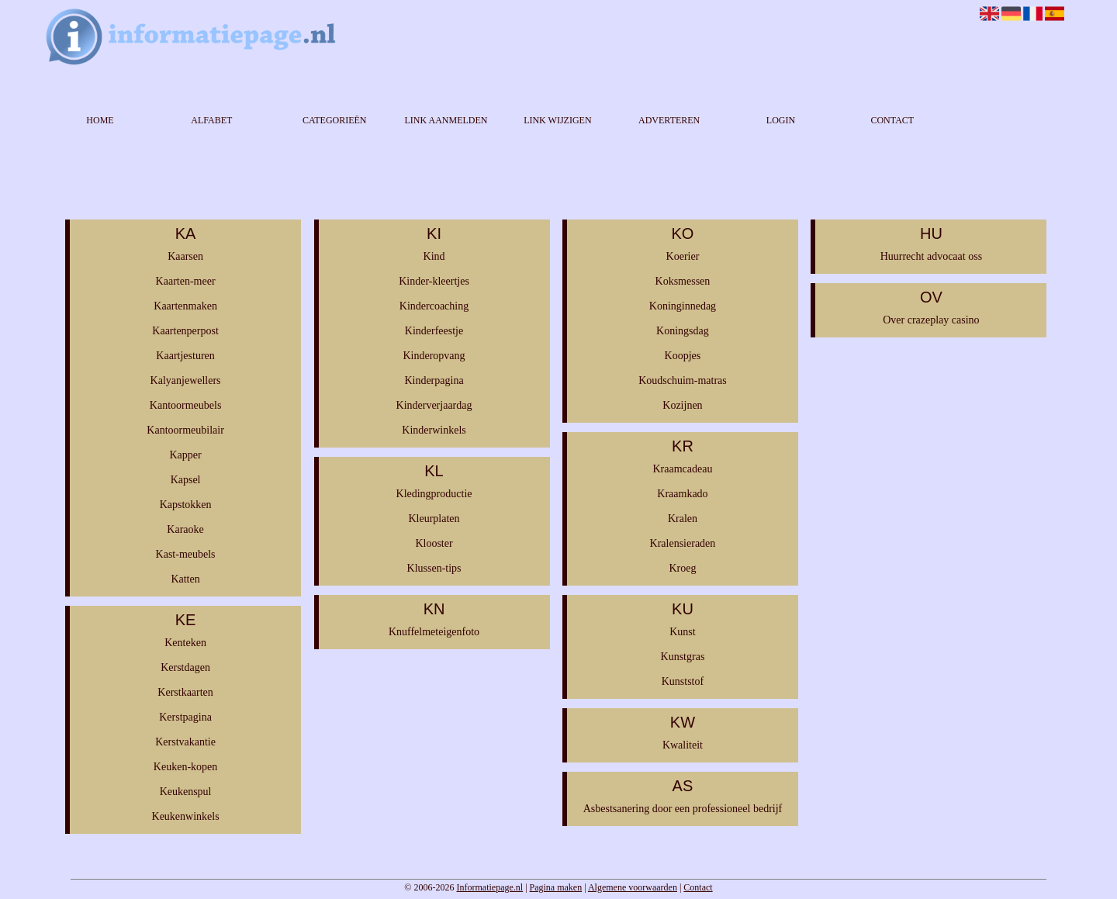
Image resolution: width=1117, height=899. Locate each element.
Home (99, 120)
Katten (185, 579)
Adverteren (669, 120)
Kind (434, 256)
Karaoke (185, 529)
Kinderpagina (433, 380)
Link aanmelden (446, 120)
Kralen (682, 518)
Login (780, 120)
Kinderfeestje (434, 331)
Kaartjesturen (185, 355)
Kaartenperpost (185, 331)
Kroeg (682, 568)
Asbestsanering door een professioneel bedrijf (683, 808)
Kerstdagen (185, 667)
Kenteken (185, 642)
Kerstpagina (185, 717)
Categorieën (335, 120)
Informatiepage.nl (489, 887)
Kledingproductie (434, 494)
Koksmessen (683, 281)
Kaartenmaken (185, 306)
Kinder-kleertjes (434, 281)
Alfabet (211, 120)
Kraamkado (682, 494)
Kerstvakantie (185, 742)
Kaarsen (185, 256)
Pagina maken (556, 887)
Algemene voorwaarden (632, 887)
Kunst (682, 632)
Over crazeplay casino (931, 320)
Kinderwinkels (433, 430)
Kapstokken (186, 504)
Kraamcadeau (682, 469)
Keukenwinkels (186, 816)
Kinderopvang (434, 355)
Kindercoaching (434, 306)
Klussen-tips (434, 568)
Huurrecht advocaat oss (931, 256)
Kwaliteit (682, 745)
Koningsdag (682, 331)
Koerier (683, 256)
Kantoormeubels (186, 405)
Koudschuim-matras (682, 380)
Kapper (185, 455)
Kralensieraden (683, 543)
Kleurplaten (433, 518)
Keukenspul (186, 791)
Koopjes (683, 355)
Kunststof (683, 681)
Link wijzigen (557, 120)
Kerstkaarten (185, 692)
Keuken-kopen (185, 767)
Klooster (433, 543)
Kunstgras (683, 656)
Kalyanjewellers (185, 380)
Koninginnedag (682, 306)
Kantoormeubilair (185, 430)
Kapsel (186, 480)
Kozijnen (682, 405)
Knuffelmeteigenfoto (434, 632)
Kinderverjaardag (434, 405)
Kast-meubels (186, 554)
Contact (892, 120)
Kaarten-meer (186, 281)
